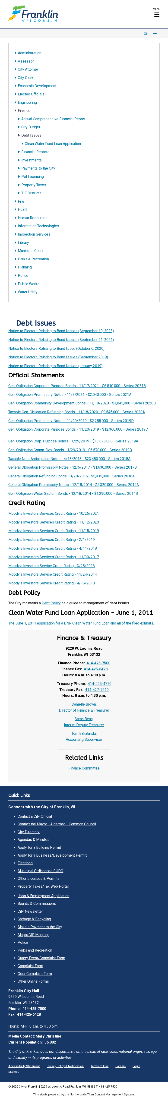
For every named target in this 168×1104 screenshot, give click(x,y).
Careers (120, 1066)
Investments (31, 160)
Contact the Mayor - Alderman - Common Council (57, 824)
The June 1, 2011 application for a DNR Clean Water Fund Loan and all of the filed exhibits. (81, 623)
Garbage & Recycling (34, 919)
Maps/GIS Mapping (33, 935)
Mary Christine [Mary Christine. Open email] (48, 1036)
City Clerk (25, 78)
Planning (25, 267)
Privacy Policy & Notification (65, 1066)
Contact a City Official (35, 816)
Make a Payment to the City (40, 927)
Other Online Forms (33, 981)
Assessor (26, 61)
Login (136, 1066)
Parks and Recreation (35, 950)
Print (155, 33)
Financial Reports (35, 152)
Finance (24, 110)
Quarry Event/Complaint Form (41, 958)
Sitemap (13, 1071)
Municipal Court (30, 251)
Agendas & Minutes (33, 839)
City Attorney (28, 69)
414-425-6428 (96, 669)
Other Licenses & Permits (39, 878)
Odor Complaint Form (35, 974)
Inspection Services (34, 234)
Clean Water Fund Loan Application (53, 144)
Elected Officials (31, 94)
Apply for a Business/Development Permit (52, 855)
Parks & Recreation (33, 259)
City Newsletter (30, 911)
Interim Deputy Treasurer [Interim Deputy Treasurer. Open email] (84, 725)
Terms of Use (99, 1066)
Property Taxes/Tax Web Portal (43, 886)
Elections (25, 863)
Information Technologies (38, 226)
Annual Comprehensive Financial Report (53, 119)
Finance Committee (84, 768)
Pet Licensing (32, 176)
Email (145, 33)
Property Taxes (33, 185)
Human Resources (33, 218)
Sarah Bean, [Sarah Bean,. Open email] (84, 719)
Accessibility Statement (24, 1066)
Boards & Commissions (37, 903)
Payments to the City (38, 168)
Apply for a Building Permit (39, 847)
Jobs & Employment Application (43, 896)
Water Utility (28, 292)
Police (23, 275)
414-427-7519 (97, 690)
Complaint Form (30, 966)
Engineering (27, 102)
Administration (29, 53)
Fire (21, 201)
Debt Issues (31, 135)
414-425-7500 (98, 663)
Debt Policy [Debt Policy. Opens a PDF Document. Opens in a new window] (51, 603)
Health (23, 209)
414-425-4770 (99, 683)
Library (23, 242)
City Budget (30, 127)
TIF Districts (31, 193)
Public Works (28, 284)
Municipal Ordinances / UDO (40, 871)
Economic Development (37, 86)
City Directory (29, 832)
